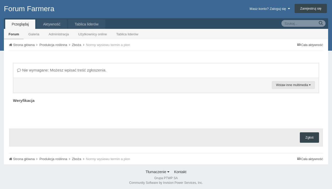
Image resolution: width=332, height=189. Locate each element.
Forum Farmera (29, 9)
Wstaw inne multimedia (293, 85)
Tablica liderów (127, 34)
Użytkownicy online (92, 34)
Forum (14, 34)
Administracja (59, 34)
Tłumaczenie (157, 172)
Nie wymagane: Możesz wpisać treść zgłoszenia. (61, 70)
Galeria (33, 34)
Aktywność (51, 24)
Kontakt (180, 172)
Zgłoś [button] (309, 137)
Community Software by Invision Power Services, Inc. (166, 183)
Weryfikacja (23, 100)
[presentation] (52, 114)
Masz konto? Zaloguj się (270, 9)
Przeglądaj (20, 24)
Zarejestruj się (310, 8)
